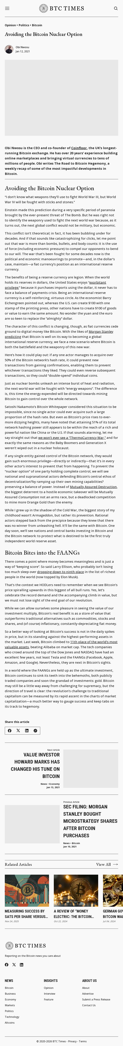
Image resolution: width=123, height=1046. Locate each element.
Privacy (72, 1041)
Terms (83, 1041)
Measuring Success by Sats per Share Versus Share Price (25, 914)
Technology (12, 1017)
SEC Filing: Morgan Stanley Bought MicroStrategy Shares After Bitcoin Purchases (90, 821)
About (86, 988)
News (66, 843)
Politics (24, 25)
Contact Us (89, 1005)
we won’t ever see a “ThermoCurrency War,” (72, 437)
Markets (10, 1005)
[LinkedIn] (21, 964)
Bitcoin (37, 25)
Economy (54, 784)
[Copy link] (35, 730)
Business (10, 993)
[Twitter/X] (14, 964)
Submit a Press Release (96, 999)
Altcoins (10, 1022)
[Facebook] (6, 964)
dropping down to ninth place (60, 572)
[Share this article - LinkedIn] (27, 730)
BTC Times (59, 1041)
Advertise (88, 993)
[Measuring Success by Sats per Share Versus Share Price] (27, 891)
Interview (49, 993)
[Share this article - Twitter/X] (18, 730)
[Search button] (116, 8)
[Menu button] (7, 8)
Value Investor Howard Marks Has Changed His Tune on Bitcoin (35, 765)
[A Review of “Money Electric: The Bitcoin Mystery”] (76, 891)
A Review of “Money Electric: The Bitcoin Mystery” (72, 914)
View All (107, 864)
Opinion (10, 25)
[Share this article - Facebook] (9, 730)
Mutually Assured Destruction (93, 487)
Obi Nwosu (22, 47)
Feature (48, 999)
